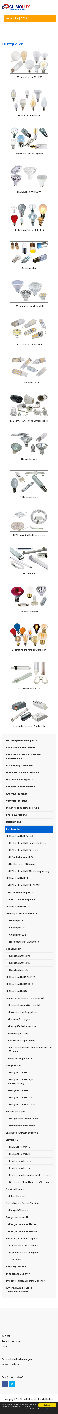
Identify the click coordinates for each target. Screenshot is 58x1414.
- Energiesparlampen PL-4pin (22, 1231)
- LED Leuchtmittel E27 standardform (27, 843)
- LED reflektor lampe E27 (20, 857)
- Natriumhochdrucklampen (21, 1125)
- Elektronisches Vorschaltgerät (24, 1245)
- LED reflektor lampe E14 (20, 892)
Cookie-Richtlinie (10, 1364)
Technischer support (12, 1341)
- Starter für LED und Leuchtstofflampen (28, 1182)
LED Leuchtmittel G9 (29, 382)
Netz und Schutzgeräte (19, 779)
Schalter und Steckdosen (20, 786)
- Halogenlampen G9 (18, 1090)
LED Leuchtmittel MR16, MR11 (29, 306)
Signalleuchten (29, 268)
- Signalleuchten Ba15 (19, 963)
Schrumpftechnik (16, 1266)
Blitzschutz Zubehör (18, 1274)
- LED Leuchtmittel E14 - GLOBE (24, 885)
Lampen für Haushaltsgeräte (29, 153)
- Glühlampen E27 (17, 920)
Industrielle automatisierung (22, 808)
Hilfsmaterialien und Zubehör (22, 772)
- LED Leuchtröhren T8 (19, 1147)
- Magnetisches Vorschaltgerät (23, 1252)
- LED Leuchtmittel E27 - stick (23, 850)
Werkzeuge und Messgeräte (21, 740)
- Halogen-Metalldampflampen (23, 1118)
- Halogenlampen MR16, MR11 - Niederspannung (23, 1081)
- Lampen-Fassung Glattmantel (24, 1005)
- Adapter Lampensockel (20, 1058)
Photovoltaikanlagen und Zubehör (25, 1281)
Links (4, 1346)
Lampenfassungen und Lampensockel (29, 421)
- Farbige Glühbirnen (18, 1210)
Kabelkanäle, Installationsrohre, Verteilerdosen (24, 756)
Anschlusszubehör (16, 794)
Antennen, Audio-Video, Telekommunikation (19, 1290)
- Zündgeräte (14, 1259)
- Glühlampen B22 (17, 935)
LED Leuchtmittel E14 (29, 115)
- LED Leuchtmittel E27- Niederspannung (28, 871)
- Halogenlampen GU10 (19, 1072)
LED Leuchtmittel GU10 (29, 192)
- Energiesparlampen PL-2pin (22, 1224)
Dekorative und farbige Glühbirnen (29, 650)
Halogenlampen (29, 459)
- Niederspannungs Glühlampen (23, 942)
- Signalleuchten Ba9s (19, 956)
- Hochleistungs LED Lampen (22, 864)
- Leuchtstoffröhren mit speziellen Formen (29, 1175)
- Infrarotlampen (16, 1196)
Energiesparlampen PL (29, 688)
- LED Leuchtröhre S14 (19, 1154)
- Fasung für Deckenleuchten (22, 1026)
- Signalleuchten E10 (18, 970)
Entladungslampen (29, 497)
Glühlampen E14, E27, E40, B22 (29, 230)
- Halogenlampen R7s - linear (22, 1104)
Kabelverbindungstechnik (20, 747)
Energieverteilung (16, 815)
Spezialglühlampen (29, 611)
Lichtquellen (13, 829)
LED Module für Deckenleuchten (29, 535)
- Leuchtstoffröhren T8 (19, 1161)
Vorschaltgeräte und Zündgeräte (29, 726)
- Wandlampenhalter (18, 1033)
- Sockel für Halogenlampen (21, 1040)
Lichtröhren (29, 573)
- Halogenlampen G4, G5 (20, 1097)
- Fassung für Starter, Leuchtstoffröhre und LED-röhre (30, 1049)
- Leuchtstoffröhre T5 (19, 1168)
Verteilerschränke (16, 801)
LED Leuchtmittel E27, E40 (29, 77)
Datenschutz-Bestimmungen (17, 1359)
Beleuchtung (13, 822)
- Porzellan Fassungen (19, 1019)
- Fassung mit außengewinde (22, 1012)
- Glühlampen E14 (16, 927)
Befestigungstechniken (19, 765)
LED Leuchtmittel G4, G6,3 (29, 344)
